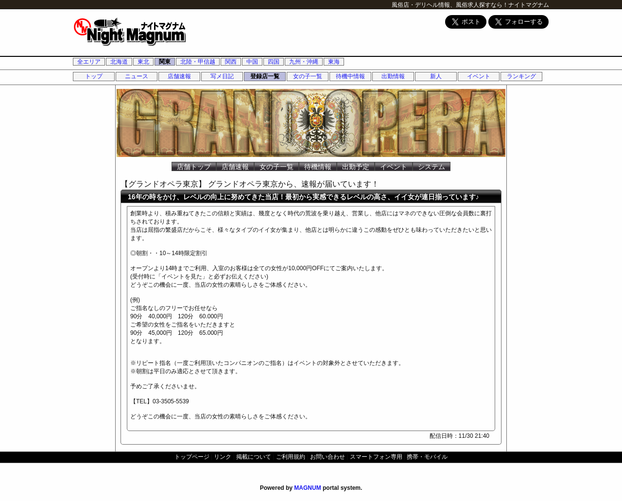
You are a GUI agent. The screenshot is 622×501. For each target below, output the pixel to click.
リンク (222, 456)
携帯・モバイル (427, 456)
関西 (231, 61)
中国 (252, 61)
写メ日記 (222, 76)
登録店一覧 (264, 76)
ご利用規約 (290, 456)
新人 (436, 76)
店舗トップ (194, 167)
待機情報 (317, 167)
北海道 (119, 61)
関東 (165, 61)
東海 (334, 61)
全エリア (89, 61)
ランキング (521, 76)
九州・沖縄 (303, 61)
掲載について (253, 456)
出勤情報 (393, 76)
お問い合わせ (327, 456)
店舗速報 (179, 76)
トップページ (191, 456)
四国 (273, 61)
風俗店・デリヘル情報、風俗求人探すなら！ (450, 4)
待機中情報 (350, 76)
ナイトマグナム (528, 4)
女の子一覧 (307, 76)
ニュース (136, 76)
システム (431, 167)
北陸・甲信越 (197, 61)
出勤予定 (355, 167)
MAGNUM (307, 487)
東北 (143, 61)
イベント (478, 76)
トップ (94, 76)
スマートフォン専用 (376, 456)
